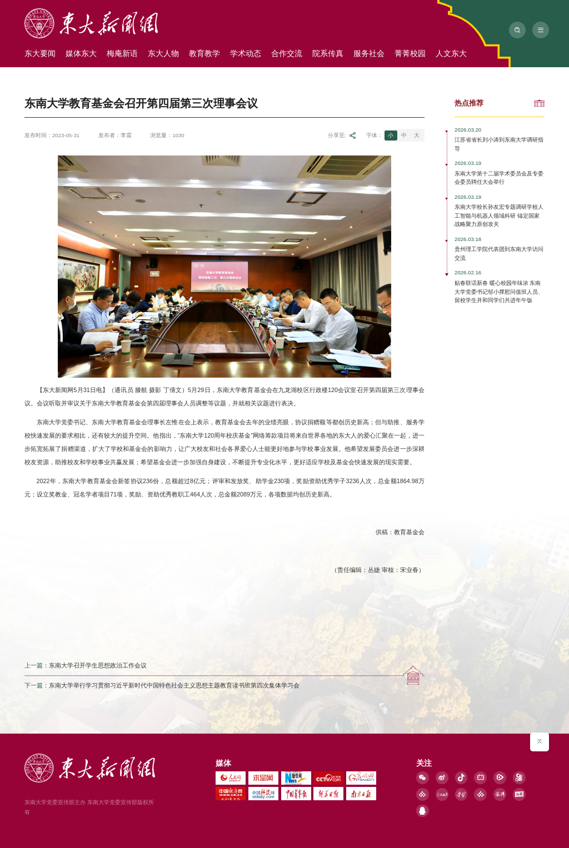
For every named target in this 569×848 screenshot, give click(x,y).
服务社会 (369, 53)
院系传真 (327, 53)
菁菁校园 (410, 53)
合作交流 (286, 53)
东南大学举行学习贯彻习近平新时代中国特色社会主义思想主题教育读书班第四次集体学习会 (174, 687)
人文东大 (451, 53)
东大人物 (163, 53)
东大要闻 (40, 53)
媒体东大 (81, 53)
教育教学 (204, 53)
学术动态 (245, 53)
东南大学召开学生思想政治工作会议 (98, 667)
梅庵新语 (122, 53)
